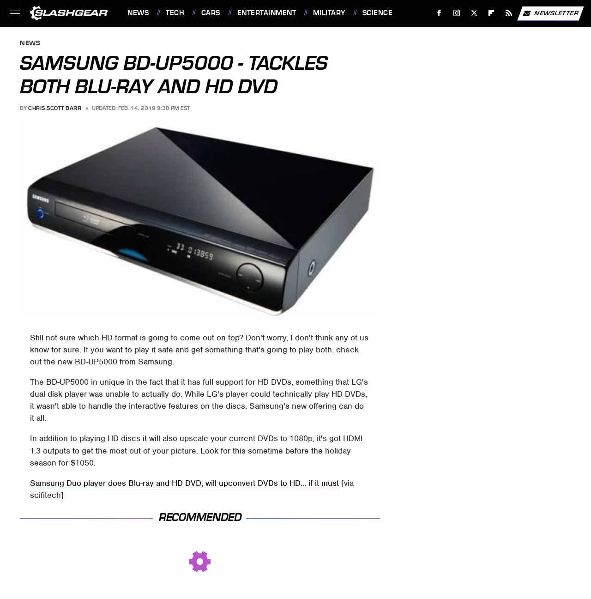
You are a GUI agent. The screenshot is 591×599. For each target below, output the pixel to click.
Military (329, 13)
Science (377, 13)
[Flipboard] (491, 13)
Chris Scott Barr (54, 108)
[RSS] (509, 13)
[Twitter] (474, 13)
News (138, 13)
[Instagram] (457, 13)
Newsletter (550, 13)
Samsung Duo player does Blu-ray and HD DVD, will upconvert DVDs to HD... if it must (184, 483)
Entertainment (266, 13)
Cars (210, 13)
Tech (175, 13)
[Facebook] (439, 13)
